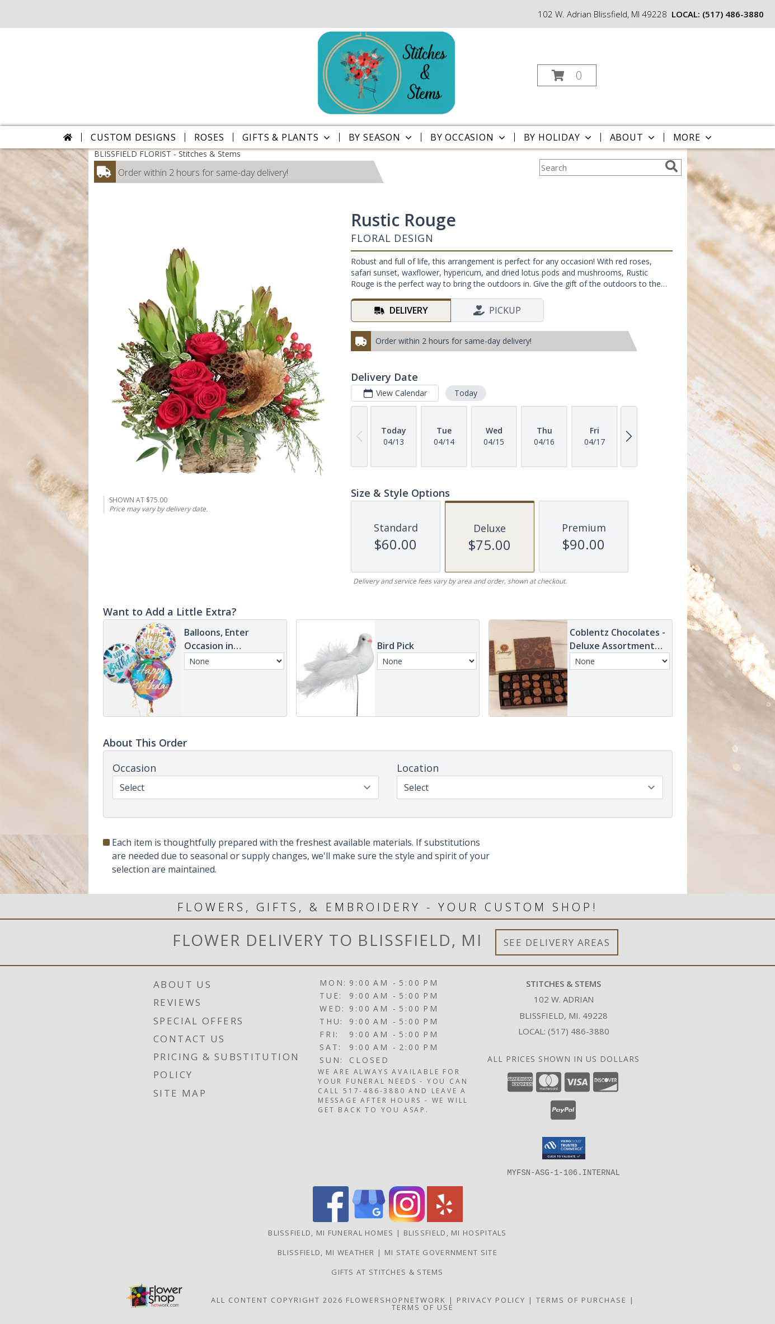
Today (465, 393)
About (633, 137)
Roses (209, 137)
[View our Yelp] (445, 1218)
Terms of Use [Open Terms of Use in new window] (423, 1307)
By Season (381, 137)
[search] (671, 166)
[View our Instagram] (407, 1218)
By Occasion (469, 137)
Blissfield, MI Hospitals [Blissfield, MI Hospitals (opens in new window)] (455, 1232)
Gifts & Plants (287, 137)
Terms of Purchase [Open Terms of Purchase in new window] (581, 1299)
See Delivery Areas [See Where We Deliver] (557, 942)
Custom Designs (133, 137)
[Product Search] (600, 167)
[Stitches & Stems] (386, 72)
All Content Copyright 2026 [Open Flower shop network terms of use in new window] (277, 1299)
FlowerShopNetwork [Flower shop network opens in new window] (396, 1299)
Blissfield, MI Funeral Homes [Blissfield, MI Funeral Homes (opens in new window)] (330, 1232)
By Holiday (559, 137)
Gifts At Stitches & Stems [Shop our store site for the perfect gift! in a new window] (387, 1271)
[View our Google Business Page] (369, 1218)
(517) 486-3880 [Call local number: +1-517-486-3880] (733, 14)
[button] (566, 75)
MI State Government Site (440, 1252)
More (693, 137)
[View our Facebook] (331, 1218)
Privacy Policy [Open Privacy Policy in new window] (491, 1299)
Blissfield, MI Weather (326, 1252)
